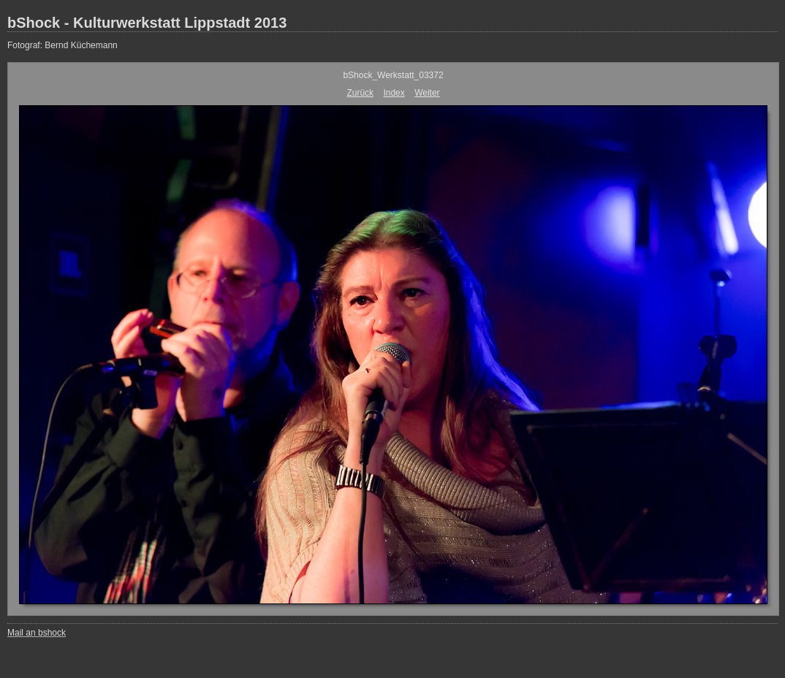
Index (393, 93)
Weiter (426, 93)
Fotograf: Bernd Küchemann (62, 45)
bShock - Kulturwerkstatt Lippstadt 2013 (147, 23)
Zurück (359, 93)
